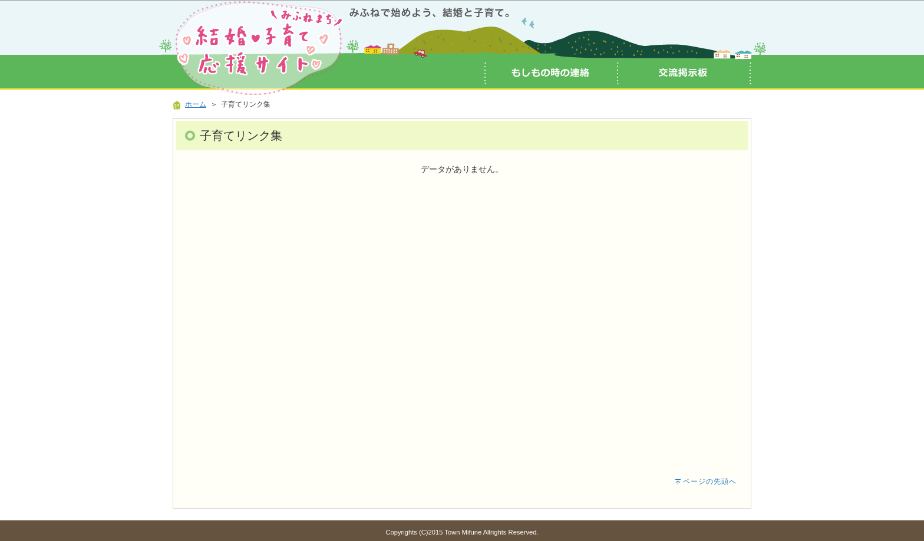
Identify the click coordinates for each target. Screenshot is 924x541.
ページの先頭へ (710, 481)
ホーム (195, 104)
